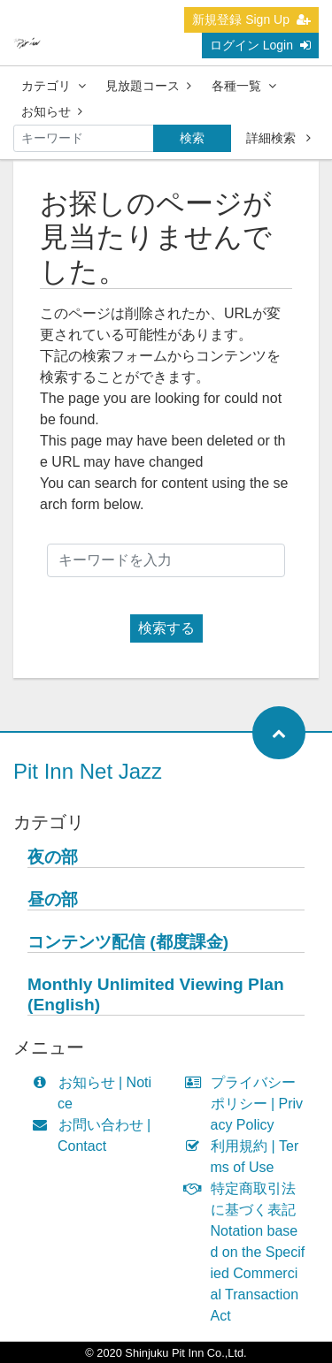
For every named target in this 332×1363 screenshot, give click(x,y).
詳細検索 (278, 138)
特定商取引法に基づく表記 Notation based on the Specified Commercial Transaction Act (249, 1252)
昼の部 (52, 899)
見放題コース (148, 86)
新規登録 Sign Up (251, 19)
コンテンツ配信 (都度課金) (127, 942)
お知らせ (51, 111)
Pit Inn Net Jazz (87, 771)
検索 (192, 138)
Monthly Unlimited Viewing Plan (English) (155, 994)
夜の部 (52, 857)
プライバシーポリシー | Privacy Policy (248, 1103)
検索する (166, 628)
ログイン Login (260, 45)
